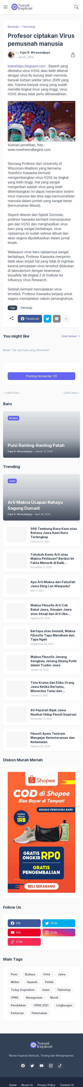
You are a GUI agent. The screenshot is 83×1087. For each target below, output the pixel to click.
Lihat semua (69, 336)
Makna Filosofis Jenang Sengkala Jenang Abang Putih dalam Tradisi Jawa (53, 661)
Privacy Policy (46, 1085)
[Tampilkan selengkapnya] (66, 319)
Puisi (14, 974)
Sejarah (32, 982)
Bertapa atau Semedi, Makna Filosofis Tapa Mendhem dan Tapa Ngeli (52, 635)
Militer (15, 982)
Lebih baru (12, 392)
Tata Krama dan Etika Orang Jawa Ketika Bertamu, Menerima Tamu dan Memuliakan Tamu (52, 687)
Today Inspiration (23, 989)
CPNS (14, 997)
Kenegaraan (34, 997)
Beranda (13, 26)
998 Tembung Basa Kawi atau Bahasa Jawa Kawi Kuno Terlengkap (53, 533)
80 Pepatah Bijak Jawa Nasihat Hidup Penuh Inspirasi (53, 712)
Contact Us (67, 1085)
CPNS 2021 (41, 1005)
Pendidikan (18, 1005)
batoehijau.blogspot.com (26, 66)
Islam (45, 989)
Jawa (61, 974)
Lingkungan (64, 1005)
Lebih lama (70, 392)
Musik (54, 997)
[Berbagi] (71, 54)
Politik (49, 982)
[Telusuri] (76, 6)
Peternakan (39, 1013)
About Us (27, 1085)
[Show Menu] (5, 6)
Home (13, 1085)
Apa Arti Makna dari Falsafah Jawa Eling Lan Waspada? (52, 584)
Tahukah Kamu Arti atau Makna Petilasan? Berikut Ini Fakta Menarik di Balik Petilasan (52, 559)
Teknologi (28, 26)
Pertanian (17, 1013)
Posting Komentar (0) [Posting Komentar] (41, 376)
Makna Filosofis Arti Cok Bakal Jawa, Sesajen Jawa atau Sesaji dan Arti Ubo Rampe (51, 609)
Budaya (30, 974)
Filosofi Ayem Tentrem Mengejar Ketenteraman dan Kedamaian (52, 738)
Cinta (46, 974)
